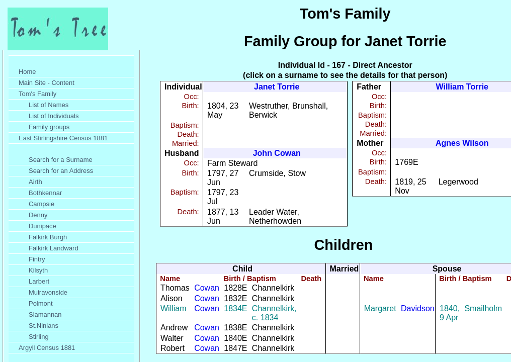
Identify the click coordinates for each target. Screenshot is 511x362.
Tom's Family (37, 94)
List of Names (48, 105)
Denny (38, 215)
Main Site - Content (46, 82)
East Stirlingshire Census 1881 (63, 138)
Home (27, 71)
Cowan (206, 288)
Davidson (418, 308)
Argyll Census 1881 (47, 347)
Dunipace (42, 226)
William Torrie (462, 86)
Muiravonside (48, 292)
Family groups (49, 127)
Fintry (37, 259)
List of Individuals (53, 116)
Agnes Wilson (462, 143)
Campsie (41, 204)
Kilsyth (38, 270)
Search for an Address (61, 170)
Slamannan (45, 314)
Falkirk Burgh (48, 237)
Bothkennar (45, 193)
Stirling (39, 336)
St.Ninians (43, 325)
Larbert (39, 281)
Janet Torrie (276, 86)
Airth (35, 182)
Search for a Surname (61, 159)
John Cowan (277, 153)
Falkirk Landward (53, 248)
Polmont (41, 303)
